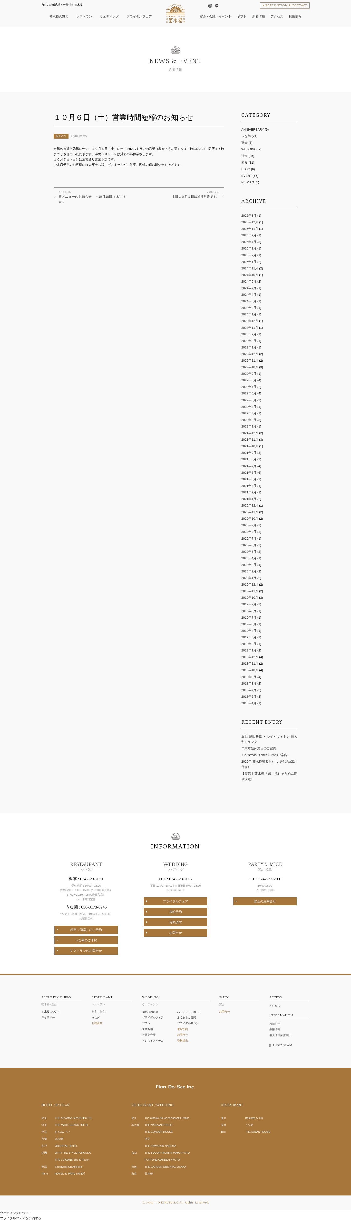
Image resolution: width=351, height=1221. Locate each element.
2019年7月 (248, 617)
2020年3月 (248, 565)
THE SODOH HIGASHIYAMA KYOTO (167, 1152)
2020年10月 (249, 518)
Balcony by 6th (254, 1117)
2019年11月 (249, 591)
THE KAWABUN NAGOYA (160, 1145)
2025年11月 (249, 229)
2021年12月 (249, 433)
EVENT (246, 176)
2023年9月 (248, 334)
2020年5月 (248, 551)
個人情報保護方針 (280, 1035)
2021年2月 (248, 492)
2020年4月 (248, 558)
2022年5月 (248, 400)
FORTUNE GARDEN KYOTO (162, 1159)
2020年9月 (248, 525)
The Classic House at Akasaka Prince (167, 1117)
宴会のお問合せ (265, 901)
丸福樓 (59, 1138)
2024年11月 (249, 268)
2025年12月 (249, 222)
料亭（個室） (100, 1011)
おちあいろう (63, 1131)
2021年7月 (248, 466)
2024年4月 (248, 294)
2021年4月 (248, 486)
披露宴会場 (149, 1034)
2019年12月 (249, 584)
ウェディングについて (16, 1213)
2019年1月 (248, 650)
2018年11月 (249, 663)
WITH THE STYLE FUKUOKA (73, 1152)
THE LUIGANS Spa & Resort (72, 1159)
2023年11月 (249, 328)
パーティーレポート (189, 1011)
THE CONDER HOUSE (159, 1131)
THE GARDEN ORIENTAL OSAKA (165, 1166)
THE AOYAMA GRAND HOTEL (73, 1117)
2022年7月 (248, 387)
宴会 (244, 142)
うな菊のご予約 (86, 940)
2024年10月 (249, 275)
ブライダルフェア (175, 901)
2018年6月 (248, 696)
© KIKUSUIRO (168, 1202)
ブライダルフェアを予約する (20, 1218)
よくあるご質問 (186, 1017)
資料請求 (175, 922)
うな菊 (246, 136)
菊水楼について (50, 1011)
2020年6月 (248, 545)
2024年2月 (248, 308)
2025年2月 (248, 255)
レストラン (112, 1000)
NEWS (61, 136)
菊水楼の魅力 (61, 1000)
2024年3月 (248, 301)
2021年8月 (248, 459)
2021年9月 (248, 453)
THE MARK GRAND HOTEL (72, 1124)
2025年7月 (248, 242)
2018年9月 (248, 677)
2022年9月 (248, 373)
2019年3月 (248, 637)
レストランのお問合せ (86, 951)
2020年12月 (249, 505)
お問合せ (175, 933)
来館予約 (175, 912)
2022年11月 (249, 360)
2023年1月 (248, 347)
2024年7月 (248, 288)
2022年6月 (248, 393)
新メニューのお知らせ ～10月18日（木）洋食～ (92, 197)
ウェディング (175, 1000)
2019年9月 (248, 604)
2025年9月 (248, 235)
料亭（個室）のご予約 (86, 930)
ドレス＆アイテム (153, 1040)
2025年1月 (248, 262)
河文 (147, 1138)
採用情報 (274, 1029)
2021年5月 (248, 479)
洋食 (244, 156)
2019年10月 (249, 597)
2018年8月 (248, 683)
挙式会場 (147, 1029)
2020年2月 (248, 571)
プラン (146, 1023)
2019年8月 (248, 611)
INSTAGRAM (282, 1045)
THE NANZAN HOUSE (158, 1124)
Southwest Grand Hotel (69, 1166)
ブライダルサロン (188, 1023)
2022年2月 (248, 420)
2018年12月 (249, 657)
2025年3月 (248, 248)
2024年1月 (248, 314)
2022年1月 (248, 426)
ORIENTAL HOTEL (66, 1145)
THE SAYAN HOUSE (257, 1131)
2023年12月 (249, 321)
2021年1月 (248, 499)
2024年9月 (248, 281)
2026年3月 (248, 215)
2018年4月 (248, 703)
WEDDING (249, 149)
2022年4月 (248, 407)
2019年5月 (248, 624)
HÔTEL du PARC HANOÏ (70, 1173)
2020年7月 (248, 538)
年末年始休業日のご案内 (258, 748)
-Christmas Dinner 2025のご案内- (265, 755)
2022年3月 (248, 413)
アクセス (274, 1005)
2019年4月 (248, 631)
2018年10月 (249, 670)
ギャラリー (48, 1017)
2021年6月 (248, 472)
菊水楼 (149, 1173)
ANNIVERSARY (252, 129)
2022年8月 (248, 380)
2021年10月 (249, 446)
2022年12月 (249, 354)
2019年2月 (248, 644)
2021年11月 (249, 439)
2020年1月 (248, 578)
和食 (244, 162)
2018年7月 (248, 690)
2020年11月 (249, 512)
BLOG (245, 169)
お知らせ (274, 1023)
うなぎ (96, 1017)
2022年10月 (249, 367)
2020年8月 (248, 532)
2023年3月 (248, 341)
